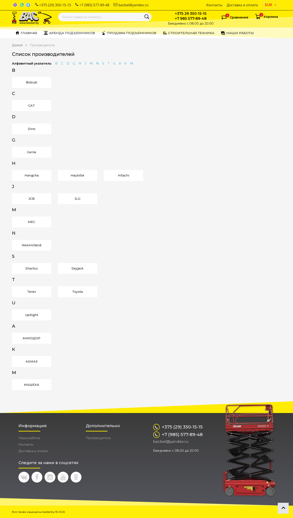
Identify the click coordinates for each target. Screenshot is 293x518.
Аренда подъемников (69, 33)
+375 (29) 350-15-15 (53, 5)
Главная (26, 33)
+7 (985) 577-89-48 (92, 5)
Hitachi (123, 175)
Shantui (31, 268)
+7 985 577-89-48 (191, 19)
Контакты (214, 5)
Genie (31, 152)
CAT (31, 106)
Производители (42, 45)
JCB (31, 199)
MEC (31, 222)
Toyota (77, 292)
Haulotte (77, 175)
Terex (31, 292)
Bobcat (31, 82)
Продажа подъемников (128, 33)
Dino (31, 129)
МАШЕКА (31, 385)
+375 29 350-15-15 (191, 14)
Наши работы (237, 33)
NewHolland (31, 245)
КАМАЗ (31, 361)
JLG (77, 199)
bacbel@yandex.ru (131, 5)
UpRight (31, 315)
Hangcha (32, 175)
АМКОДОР (31, 338)
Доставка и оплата (242, 5)
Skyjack (77, 268)
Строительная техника (188, 33)
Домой (17, 45)
